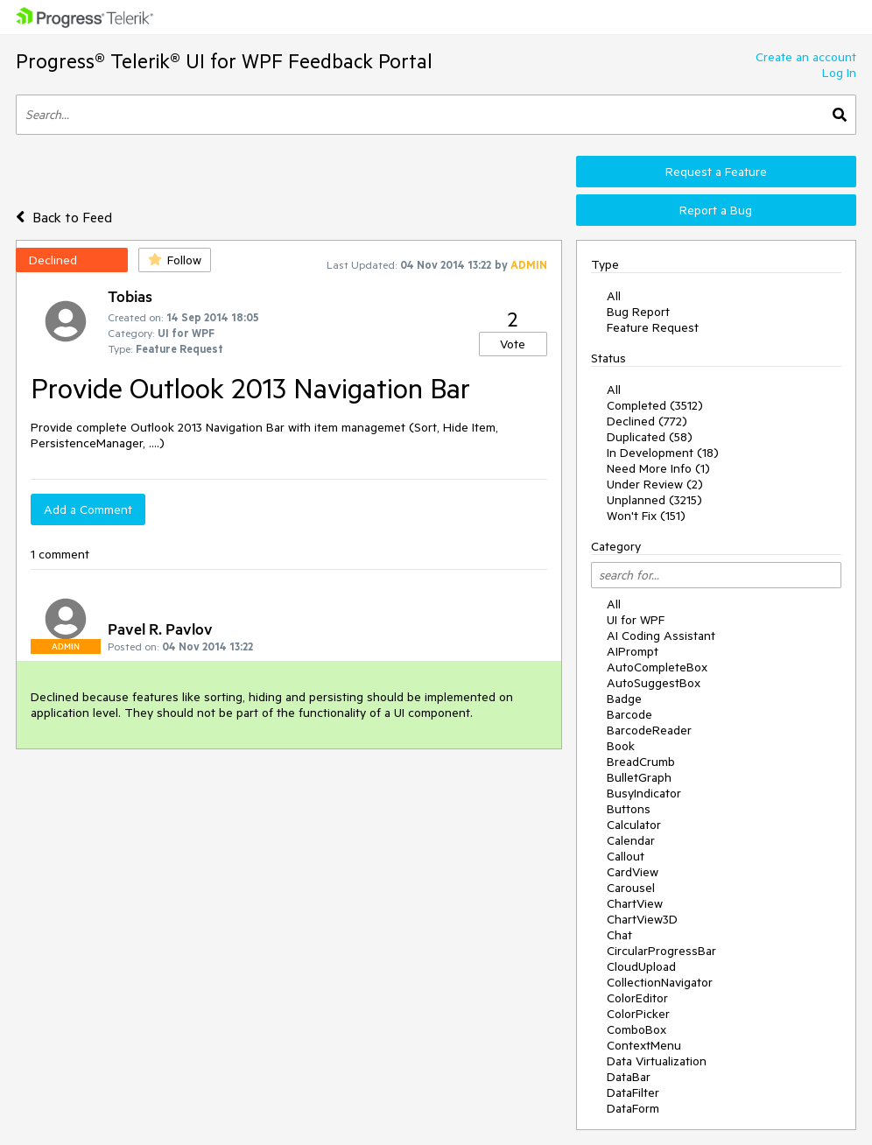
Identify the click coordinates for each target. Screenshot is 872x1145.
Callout (625, 856)
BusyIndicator (644, 793)
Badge (624, 698)
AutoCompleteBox (657, 667)
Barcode (629, 714)
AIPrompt (632, 651)
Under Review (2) (655, 484)
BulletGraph (639, 777)
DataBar (628, 1077)
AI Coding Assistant (661, 635)
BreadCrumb (641, 761)
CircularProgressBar (661, 951)
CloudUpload (641, 966)
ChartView (635, 903)
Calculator (634, 824)
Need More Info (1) (658, 468)
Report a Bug (715, 210)
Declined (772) (647, 421)
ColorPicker (638, 1014)
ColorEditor (637, 998)
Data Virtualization (657, 1061)
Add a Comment (88, 509)
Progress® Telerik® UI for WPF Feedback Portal (224, 61)
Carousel (631, 888)
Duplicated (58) (650, 437)
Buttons (628, 809)
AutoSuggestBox (653, 683)
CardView (632, 872)
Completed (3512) (655, 405)
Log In (839, 73)
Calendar (631, 840)
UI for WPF (636, 620)
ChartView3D (642, 919)
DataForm (633, 1108)
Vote (512, 344)
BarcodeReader (649, 730)
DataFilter (633, 1092)
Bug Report (638, 312)
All (614, 296)
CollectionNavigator (660, 982)
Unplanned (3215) (654, 500)
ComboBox (636, 1029)
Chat (619, 935)
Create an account (806, 57)
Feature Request (653, 327)
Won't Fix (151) (646, 515)
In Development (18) (663, 452)
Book (621, 746)
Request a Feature (716, 171)
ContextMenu (644, 1045)
